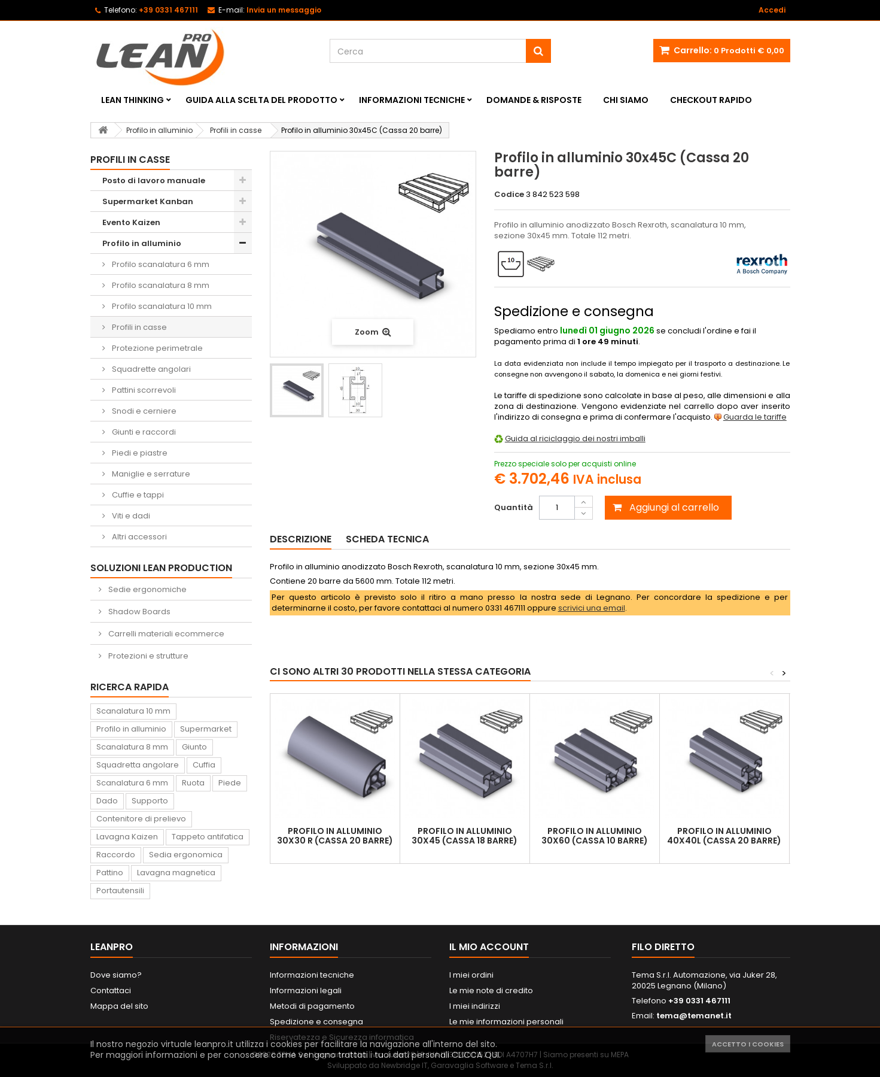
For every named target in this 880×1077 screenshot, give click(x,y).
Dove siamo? (116, 975)
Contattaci (110, 990)
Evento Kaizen (131, 222)
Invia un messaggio (283, 10)
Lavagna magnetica (176, 872)
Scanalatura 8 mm (132, 747)
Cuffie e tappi (137, 494)
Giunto (194, 747)
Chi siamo (625, 100)
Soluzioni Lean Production (161, 568)
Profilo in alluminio (141, 243)
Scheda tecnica (387, 539)
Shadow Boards (138, 611)
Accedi (772, 10)
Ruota (193, 782)
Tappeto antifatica (207, 836)
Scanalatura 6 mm (132, 782)
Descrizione (300, 539)
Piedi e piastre (139, 453)
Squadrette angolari (150, 369)
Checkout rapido (711, 100)
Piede (229, 782)
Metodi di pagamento (312, 1006)
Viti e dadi (130, 515)
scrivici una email (591, 608)
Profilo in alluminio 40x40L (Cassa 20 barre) (724, 835)
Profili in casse (138, 327)
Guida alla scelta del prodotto (261, 100)
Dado (107, 800)
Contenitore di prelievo (141, 818)
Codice (509, 194)
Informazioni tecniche (412, 100)
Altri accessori (138, 536)
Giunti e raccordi (143, 432)
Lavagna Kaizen (127, 836)
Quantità (513, 507)
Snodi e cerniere (143, 411)
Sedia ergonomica (186, 854)
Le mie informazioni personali (506, 1021)
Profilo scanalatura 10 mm (161, 306)
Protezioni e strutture (147, 656)
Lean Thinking (132, 100)
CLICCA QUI (475, 1055)
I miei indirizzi (474, 1006)
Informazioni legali (306, 990)
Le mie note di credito (491, 990)
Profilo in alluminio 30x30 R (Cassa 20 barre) (335, 835)
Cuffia (204, 764)
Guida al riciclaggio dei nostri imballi (575, 438)
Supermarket (206, 729)
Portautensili (120, 890)
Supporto (150, 800)
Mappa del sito (119, 1006)
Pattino (109, 872)
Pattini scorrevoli (143, 390)
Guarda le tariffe (755, 417)
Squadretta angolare (137, 764)
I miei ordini (471, 975)
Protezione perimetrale (156, 348)
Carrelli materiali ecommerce (165, 633)
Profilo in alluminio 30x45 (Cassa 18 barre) (464, 835)
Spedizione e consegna (316, 1021)
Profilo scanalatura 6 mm (159, 264)
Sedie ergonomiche (146, 589)
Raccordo (115, 854)
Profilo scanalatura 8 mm (159, 285)
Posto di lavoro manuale (153, 180)
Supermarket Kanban (147, 201)
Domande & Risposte (533, 100)
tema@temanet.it (694, 1015)
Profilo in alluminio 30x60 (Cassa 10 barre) (594, 835)
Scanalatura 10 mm (133, 711)
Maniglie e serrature (150, 474)
